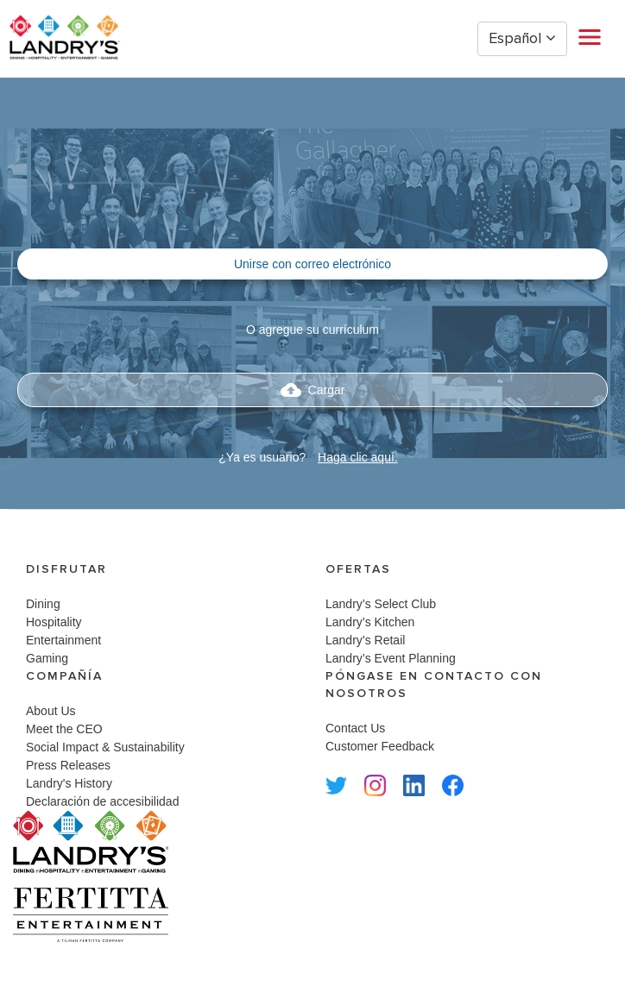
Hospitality (54, 622)
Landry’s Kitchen (369, 622)
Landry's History (69, 783)
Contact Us (355, 728)
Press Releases (68, 765)
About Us (51, 711)
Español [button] (522, 38)
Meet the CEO (64, 729)
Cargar (313, 390)
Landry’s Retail (365, 640)
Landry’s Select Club (380, 604)
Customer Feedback (379, 746)
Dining (43, 604)
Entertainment (63, 640)
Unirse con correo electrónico (312, 264)
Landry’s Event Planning (390, 658)
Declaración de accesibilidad (102, 801)
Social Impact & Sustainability (105, 747)
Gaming (47, 658)
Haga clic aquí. (358, 457)
